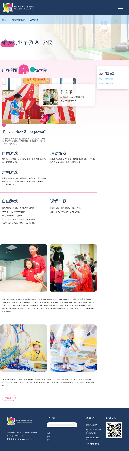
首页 (4, 20)
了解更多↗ (8, 398)
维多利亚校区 (18, 20)
